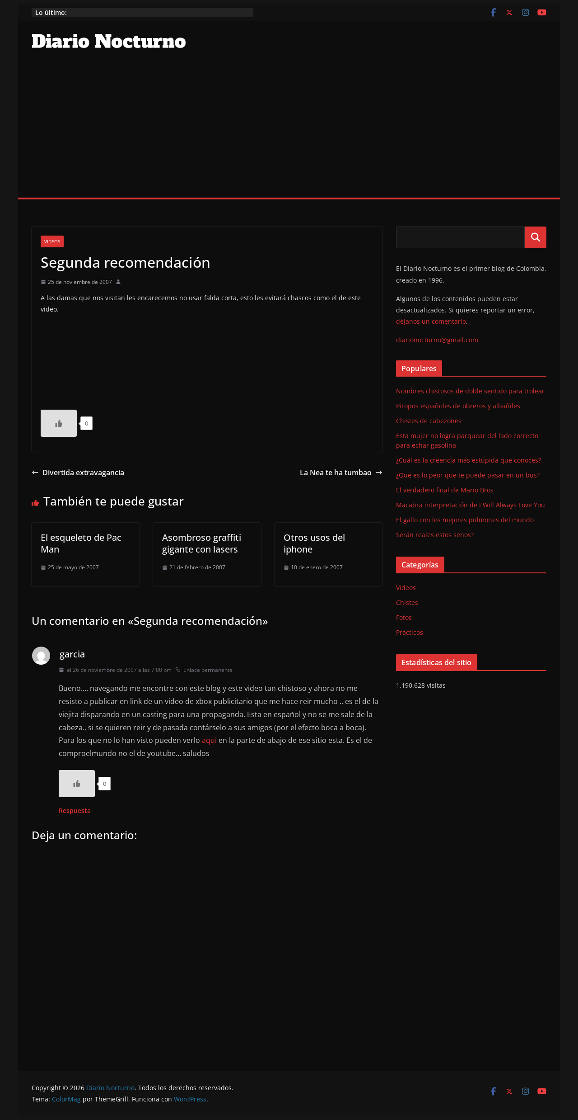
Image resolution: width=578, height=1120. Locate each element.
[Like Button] (59, 423)
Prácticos (409, 632)
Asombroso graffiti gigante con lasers (201, 543)
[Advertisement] (289, 129)
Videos (52, 241)
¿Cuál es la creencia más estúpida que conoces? (468, 460)
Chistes (407, 602)
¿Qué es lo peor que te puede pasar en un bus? (468, 475)
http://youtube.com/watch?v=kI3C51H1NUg (108, 358)
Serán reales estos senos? (435, 534)
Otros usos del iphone (314, 543)
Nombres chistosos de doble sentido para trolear (470, 391)
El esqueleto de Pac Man (81, 543)
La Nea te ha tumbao (341, 472)
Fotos (404, 617)
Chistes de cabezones (428, 420)
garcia (72, 654)
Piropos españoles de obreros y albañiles (458, 406)
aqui (209, 740)
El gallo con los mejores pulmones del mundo (465, 519)
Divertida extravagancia (78, 472)
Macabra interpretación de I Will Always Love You (470, 505)
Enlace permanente (204, 670)
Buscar (535, 237)
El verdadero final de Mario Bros (445, 490)
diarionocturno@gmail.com (437, 340)
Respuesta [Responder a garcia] (75, 810)
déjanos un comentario (431, 321)
